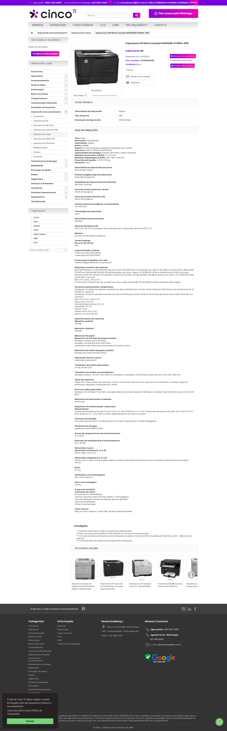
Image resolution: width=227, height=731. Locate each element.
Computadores (39, 98)
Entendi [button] (30, 721)
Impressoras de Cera (43, 125)
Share (130, 70)
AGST (36, 230)
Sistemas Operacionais (43, 192)
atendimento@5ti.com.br (169, 644)
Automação (37, 89)
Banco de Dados (39, 94)
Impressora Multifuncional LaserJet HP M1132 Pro (170, 585)
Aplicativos (37, 76)
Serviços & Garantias (42, 183)
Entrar (193, 2)
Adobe (36, 225)
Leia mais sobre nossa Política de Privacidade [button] (24, 712)
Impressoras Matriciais (44, 138)
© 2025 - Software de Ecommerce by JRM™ (113, 727)
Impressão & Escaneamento (52, 32)
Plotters (37, 152)
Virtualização (38, 201)
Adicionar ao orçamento (46, 39)
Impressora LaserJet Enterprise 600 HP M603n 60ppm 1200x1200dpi (83, 586)
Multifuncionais (40, 147)
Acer (35, 221)
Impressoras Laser (81, 32)
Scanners (37, 156)
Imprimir (135, 82)
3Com (36, 217)
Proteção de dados (41, 170)
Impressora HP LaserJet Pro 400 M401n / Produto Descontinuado (111, 586)
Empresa (37, 25)
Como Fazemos (83, 25)
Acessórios (37, 71)
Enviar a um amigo (140, 76)
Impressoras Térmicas (44, 143)
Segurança (37, 179)
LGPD (115, 25)
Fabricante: (133, 51)
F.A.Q (103, 25)
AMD (35, 238)
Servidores (36, 188)
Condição (131, 64)
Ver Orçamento (136, 25)
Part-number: (133, 60)
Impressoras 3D (40, 120)
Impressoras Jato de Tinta (45, 129)
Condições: (80, 526)
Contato (160, 25)
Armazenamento (40, 80)
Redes (34, 174)
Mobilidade (37, 165)
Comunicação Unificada (44, 103)
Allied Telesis (39, 234)
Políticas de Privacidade (68, 643)
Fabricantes (38, 210)
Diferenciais (58, 25)
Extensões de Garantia (43, 107)
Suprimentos (38, 197)
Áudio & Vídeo (38, 85)
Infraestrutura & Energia (44, 161)
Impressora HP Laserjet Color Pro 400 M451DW (140, 585)
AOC (35, 242)
